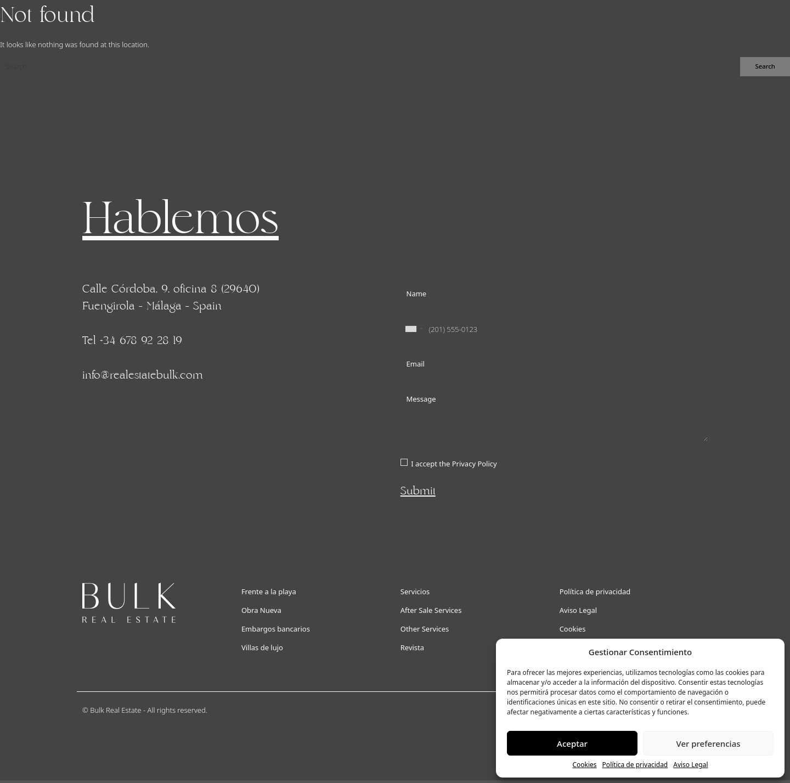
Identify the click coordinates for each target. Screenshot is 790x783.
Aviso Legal (690, 764)
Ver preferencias (708, 743)
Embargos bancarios (275, 629)
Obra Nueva (261, 610)
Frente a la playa (268, 591)
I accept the (453, 464)
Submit (418, 491)
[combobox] (413, 329)
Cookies (584, 764)
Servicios (415, 591)
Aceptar (572, 743)
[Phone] (554, 329)
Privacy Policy (474, 464)
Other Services (424, 629)
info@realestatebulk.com (142, 375)
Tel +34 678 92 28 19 (132, 340)
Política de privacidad (635, 764)
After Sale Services (431, 610)
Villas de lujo (262, 647)
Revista (412, 647)
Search (765, 66)
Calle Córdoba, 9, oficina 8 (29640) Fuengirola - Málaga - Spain (170, 297)
